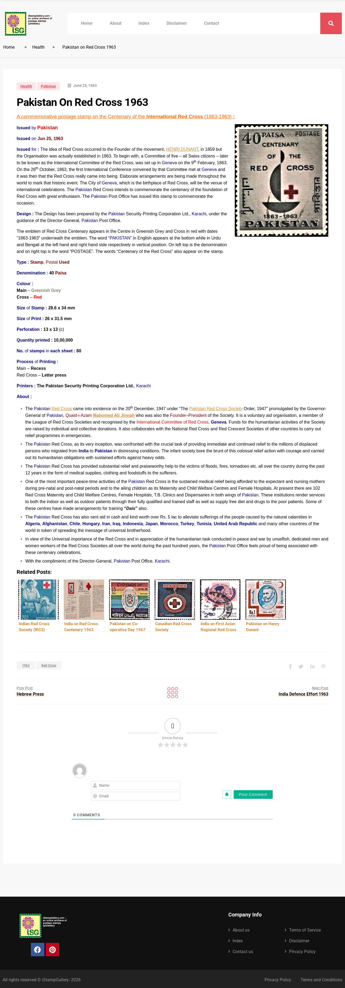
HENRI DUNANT (182, 149)
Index (143, 23)
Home (87, 23)
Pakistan (48, 86)
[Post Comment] (253, 792)
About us (241, 928)
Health (38, 47)
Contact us (243, 949)
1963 (26, 664)
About (115, 23)
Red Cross (62, 408)
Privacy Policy (302, 949)
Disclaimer (176, 23)
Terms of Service (305, 928)
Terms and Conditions (321, 977)
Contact (211, 23)
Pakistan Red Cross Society (215, 408)
